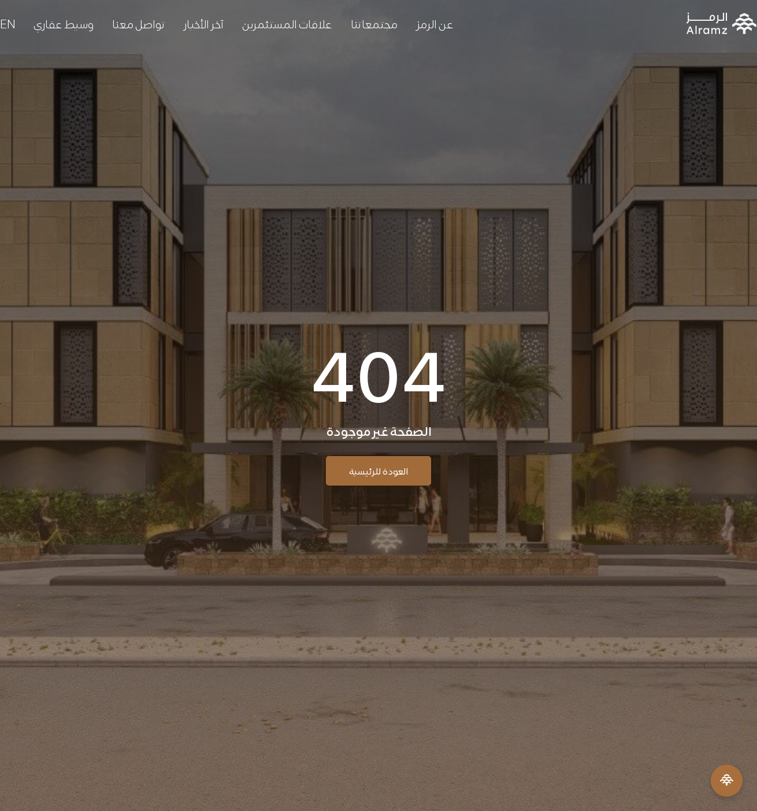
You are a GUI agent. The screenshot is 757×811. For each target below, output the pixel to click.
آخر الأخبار (204, 23)
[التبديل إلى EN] (7, 23)
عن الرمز (435, 23)
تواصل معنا (138, 23)
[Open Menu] (727, 781)
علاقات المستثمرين (287, 23)
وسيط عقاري (64, 23)
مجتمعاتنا (374, 23)
